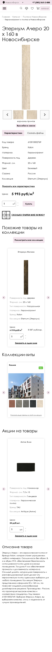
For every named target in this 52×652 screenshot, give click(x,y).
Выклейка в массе (26, 125)
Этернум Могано (26, 252)
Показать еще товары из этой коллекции (26, 415)
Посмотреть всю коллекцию (29, 240)
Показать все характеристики (18, 186)
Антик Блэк (26, 442)
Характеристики (13, 133)
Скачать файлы (35, 133)
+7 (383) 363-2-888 (41, 2)
